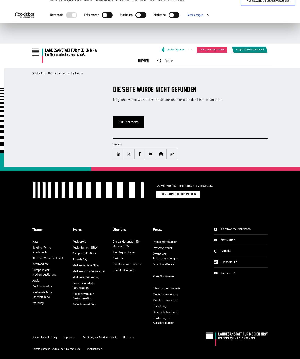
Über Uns (119, 229)
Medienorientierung (165, 294)
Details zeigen (195, 36)
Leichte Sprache (173, 49)
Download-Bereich (164, 264)
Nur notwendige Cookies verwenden (268, 21)
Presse (157, 229)
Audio (35, 280)
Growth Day (80, 259)
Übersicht (128, 337)
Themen (37, 229)
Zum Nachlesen (163, 276)
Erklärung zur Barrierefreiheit (100, 337)
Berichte (118, 258)
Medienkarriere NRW (86, 265)
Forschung (159, 306)
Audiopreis (79, 242)
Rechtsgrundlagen (124, 252)
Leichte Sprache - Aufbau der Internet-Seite (56, 349)
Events (77, 229)
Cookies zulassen (268, 10)
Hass (35, 242)
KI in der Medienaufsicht (47, 258)
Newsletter (228, 240)
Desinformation (42, 286)
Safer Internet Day (84, 304)
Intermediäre (40, 264)
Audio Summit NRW (85, 247)
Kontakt (226, 251)
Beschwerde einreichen (236, 229)
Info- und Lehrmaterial (167, 288)
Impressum (69, 337)
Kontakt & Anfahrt (124, 270)
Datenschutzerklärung (44, 337)
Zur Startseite (129, 122)
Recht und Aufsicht (164, 300)
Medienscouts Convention (89, 271)
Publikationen (94, 349)
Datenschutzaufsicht (165, 312)
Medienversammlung (86, 277)
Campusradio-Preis (85, 253)
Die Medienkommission (127, 264)
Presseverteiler (162, 248)
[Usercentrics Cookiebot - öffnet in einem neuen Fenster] (25, 36)
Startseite (37, 73)
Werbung (38, 303)
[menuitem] (143, 63)
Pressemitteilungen (165, 242)
